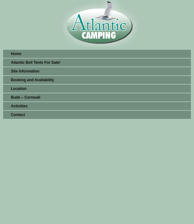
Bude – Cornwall (25, 97)
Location (19, 88)
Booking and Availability (32, 80)
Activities (19, 106)
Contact (18, 115)
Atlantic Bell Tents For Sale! (35, 62)
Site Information (25, 71)
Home (16, 54)
